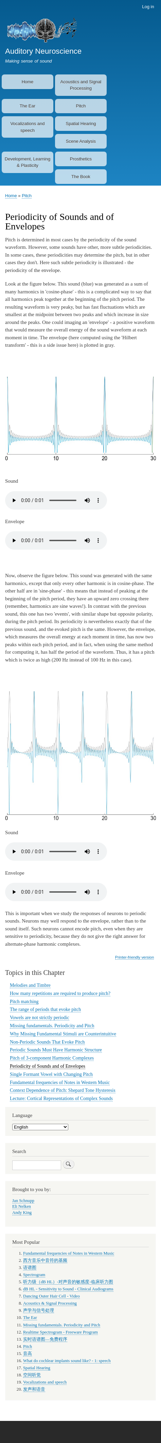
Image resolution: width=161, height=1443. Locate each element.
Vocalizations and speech (27, 127)
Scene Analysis (81, 141)
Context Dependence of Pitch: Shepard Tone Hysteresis (62, 1090)
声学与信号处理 (38, 1310)
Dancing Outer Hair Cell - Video (51, 1296)
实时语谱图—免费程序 (45, 1339)
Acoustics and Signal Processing (81, 85)
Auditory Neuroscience (43, 51)
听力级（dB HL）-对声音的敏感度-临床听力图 (68, 1281)
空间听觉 (32, 1375)
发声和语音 (34, 1389)
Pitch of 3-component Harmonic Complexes (52, 1058)
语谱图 (29, 1267)
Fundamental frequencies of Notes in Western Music (60, 1082)
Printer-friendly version (134, 957)
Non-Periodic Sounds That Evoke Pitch (47, 1042)
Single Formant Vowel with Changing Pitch (51, 1074)
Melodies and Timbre (30, 985)
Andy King (22, 1212)
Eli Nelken (21, 1206)
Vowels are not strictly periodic (39, 1017)
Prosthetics (81, 158)
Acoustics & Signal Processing (50, 1303)
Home (28, 81)
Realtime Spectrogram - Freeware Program (60, 1332)
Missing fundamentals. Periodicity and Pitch (52, 1025)
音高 (27, 1353)
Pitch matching (24, 1001)
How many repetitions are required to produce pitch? (60, 993)
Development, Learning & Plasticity (27, 162)
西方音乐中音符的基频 (45, 1260)
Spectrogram (34, 1274)
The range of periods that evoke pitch (45, 1009)
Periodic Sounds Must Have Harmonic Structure (56, 1049)
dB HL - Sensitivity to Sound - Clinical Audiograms (68, 1289)
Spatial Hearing (81, 123)
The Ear (27, 105)
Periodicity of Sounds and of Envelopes (47, 1066)
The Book (80, 176)
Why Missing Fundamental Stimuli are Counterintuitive (63, 1033)
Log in (148, 6)
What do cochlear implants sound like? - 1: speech (67, 1360)
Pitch (81, 105)
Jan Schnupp (23, 1200)
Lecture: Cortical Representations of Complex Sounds (61, 1098)
